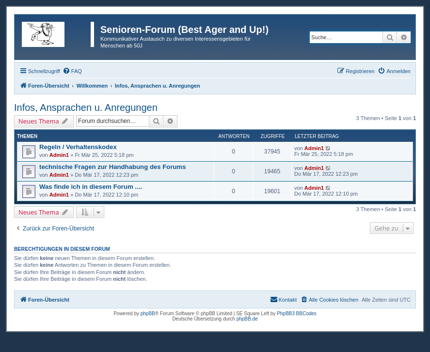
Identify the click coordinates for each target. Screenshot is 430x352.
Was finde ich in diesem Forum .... (90, 186)
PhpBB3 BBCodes (297, 313)
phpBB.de (247, 318)
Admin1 (59, 155)
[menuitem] (72, 71)
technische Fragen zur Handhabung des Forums (112, 166)
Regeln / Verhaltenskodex (78, 147)
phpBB (148, 313)
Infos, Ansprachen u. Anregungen (86, 107)
